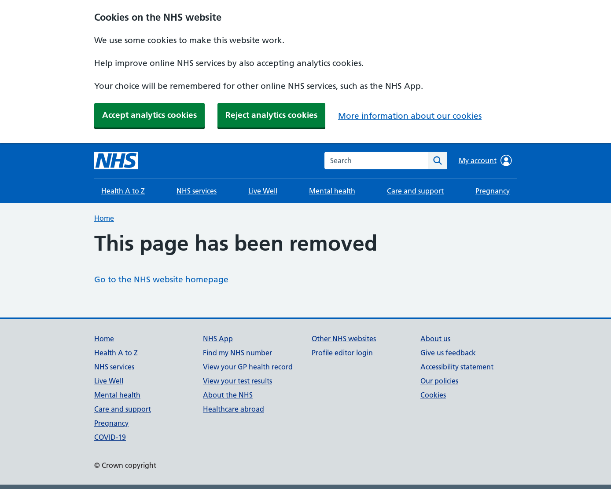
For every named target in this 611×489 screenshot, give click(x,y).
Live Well (262, 190)
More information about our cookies (410, 116)
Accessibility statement (456, 366)
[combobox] (376, 160)
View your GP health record (248, 366)
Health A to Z (123, 190)
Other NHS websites (344, 338)
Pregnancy (492, 190)
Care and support (415, 190)
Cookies (433, 394)
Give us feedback (448, 352)
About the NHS (228, 394)
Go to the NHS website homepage (161, 279)
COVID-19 (110, 437)
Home (104, 218)
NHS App (218, 338)
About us (435, 338)
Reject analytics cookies (271, 115)
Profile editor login (342, 352)
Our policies (439, 380)
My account (485, 160)
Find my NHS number (237, 352)
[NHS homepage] (116, 160)
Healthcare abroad (233, 409)
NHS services (197, 190)
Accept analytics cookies (149, 115)
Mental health (332, 190)
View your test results (237, 380)
